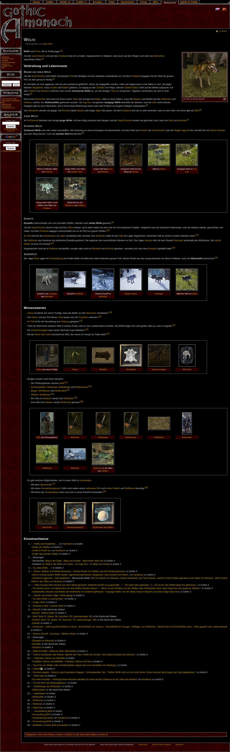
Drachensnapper (39, 330)
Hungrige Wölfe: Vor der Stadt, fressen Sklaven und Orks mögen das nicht (142, 592)
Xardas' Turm (76, 172)
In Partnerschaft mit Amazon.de (11, 130)
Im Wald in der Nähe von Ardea (57, 564)
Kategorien (31, 734)
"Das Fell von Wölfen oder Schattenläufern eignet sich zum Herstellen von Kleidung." (75, 665)
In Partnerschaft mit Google (10, 151)
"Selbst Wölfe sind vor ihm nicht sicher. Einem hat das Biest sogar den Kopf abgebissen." (151, 672)
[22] (90, 386)
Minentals (49, 296)
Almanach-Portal (7, 59)
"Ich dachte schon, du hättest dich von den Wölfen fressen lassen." (65, 588)
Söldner (128, 87)
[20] (107, 334)
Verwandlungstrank (50, 488)
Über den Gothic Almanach (161, 744)
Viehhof (32, 91)
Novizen (221, 130)
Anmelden (223, 31)
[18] (173, 325)
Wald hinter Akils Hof (92, 561)
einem (213, 130)
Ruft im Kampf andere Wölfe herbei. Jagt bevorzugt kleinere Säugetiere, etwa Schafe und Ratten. (80, 575)
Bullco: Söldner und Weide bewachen (52, 571)
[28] (146, 487)
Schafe (53, 87)
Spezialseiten (6, 104)
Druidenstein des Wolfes (103, 527)
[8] (83, 133)
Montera (45, 91)
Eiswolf (36, 609)
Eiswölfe (36, 644)
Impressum (179, 744)
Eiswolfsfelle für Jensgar (118, 626)
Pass (171, 120)
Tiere (37, 51)
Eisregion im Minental (43, 640)
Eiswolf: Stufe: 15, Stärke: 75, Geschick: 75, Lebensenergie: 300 (64, 620)
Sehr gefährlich (62, 578)
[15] (110, 312)
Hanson (148, 240)
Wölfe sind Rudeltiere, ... (46, 544)
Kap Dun (87, 102)
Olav (75, 99)
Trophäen (83, 317)
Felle (120, 236)
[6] (200, 110)
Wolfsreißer (60, 391)
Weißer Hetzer (131, 294)
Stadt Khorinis (125, 120)
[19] (86, 329)
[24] (52, 394)
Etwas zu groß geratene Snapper (67, 672)
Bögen (34, 391)
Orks (154, 102)
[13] (173, 248)
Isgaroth (186, 130)
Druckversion (6, 106)
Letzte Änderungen (8, 62)
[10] (108, 230)
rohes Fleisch (113, 488)
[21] (66, 382)
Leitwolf (36, 669)
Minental (182, 120)
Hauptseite (5, 57)
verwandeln (85, 480)
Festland (63, 56)
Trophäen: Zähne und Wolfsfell (49, 658)
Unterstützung (56, 258)
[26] (81, 401)
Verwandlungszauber (42, 718)
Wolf (62, 383)
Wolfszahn (52, 387)
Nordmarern (50, 236)
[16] (99, 316)
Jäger (98, 111)
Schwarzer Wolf (40, 606)
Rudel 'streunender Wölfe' (45, 554)
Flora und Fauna (46, 734)
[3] (54, 79)
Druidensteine (52, 492)
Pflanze (34, 394)
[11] (197, 235)
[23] (67, 390)
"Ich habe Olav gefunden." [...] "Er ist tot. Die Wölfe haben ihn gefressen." (160, 585)
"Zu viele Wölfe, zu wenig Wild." (48, 599)
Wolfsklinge (64, 387)
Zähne (70, 227)
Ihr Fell (27, 236)
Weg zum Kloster (72, 561)
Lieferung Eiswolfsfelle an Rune (61, 626)
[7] (188, 120)
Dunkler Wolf (56, 606)
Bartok (80, 111)
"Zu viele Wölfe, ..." (42, 568)
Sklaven (137, 99)
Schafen (100, 87)
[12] (52, 243)
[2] (43, 59)
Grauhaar (178, 240)
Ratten (65, 87)
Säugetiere (37, 87)
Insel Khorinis (38, 56)
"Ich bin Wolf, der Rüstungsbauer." (50, 683)
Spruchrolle (46, 484)
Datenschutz (143, 744)
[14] (216, 258)
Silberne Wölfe (40, 651)
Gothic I (60, 734)
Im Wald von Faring (99, 564)
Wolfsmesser (81, 387)
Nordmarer (38, 626)
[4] (31, 94)
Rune (37, 334)
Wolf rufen (46, 334)
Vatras (30, 313)
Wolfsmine (166, 99)
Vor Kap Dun (81, 564)
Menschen (159, 56)
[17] (80, 321)
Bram (37, 258)
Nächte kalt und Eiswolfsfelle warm (174, 626)
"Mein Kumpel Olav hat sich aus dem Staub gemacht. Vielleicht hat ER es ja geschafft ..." (78, 585)
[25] (75, 397)
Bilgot (98, 99)
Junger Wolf (47, 44)
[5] (147, 105)
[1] (62, 50)
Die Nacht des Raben (86, 734)
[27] (53, 484)
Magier (177, 130)
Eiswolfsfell (131, 369)
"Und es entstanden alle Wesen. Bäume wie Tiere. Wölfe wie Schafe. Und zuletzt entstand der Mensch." (84, 654)
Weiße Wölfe (47, 613)
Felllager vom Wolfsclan (144, 626)
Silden (194, 294)
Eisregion (152, 249)
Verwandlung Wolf (43, 711)
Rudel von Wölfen (41, 547)
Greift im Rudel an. (41, 550)
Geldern (28, 102)
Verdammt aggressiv (42, 578)
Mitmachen (5, 64)
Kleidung (65, 322)
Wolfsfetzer (44, 391)
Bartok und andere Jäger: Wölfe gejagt (53, 595)
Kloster (144, 130)
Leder (62, 236)
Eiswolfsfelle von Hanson (91, 626)
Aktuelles (4, 60)
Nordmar (53, 249)
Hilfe (3, 68)
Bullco (136, 87)
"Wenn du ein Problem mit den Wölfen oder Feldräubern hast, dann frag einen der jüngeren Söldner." (150, 588)
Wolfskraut (45, 394)
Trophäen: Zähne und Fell (78, 661)
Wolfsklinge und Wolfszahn (47, 686)
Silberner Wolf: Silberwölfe (62, 651)
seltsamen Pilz (93, 488)
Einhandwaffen (38, 387)
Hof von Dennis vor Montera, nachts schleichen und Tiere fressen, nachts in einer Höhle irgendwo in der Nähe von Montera (152, 578)
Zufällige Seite (6, 66)
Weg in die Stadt (53, 561)
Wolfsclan (100, 236)
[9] (112, 222)
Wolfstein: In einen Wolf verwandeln (50, 725)
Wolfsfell (102, 369)
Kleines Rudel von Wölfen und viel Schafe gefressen (99, 571)
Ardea (162, 169)
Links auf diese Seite (9, 99)
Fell (71, 76)
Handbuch (68, 544)
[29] (104, 491)
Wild (196, 111)
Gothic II (70, 734)
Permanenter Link (7, 108)
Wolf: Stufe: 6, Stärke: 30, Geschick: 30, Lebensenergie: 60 (62, 616)
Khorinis (66, 111)
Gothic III (103, 734)
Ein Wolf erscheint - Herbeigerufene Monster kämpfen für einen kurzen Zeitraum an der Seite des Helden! (84, 679)
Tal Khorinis (32, 120)
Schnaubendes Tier (95, 672)
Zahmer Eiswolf (40, 634)
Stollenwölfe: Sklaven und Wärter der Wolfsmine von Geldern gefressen (67, 592)
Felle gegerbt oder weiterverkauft (210, 626)
